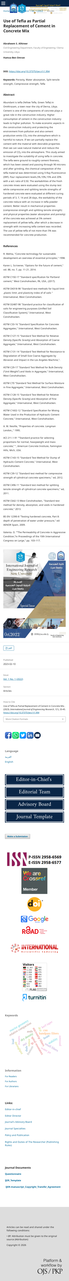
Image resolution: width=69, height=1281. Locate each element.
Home (6, 10)
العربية (8, 756)
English (9, 761)
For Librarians (12, 1086)
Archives (17, 10)
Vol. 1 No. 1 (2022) (34, 10)
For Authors (11, 1081)
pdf (10, 648)
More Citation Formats (17, 719)
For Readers (11, 1076)
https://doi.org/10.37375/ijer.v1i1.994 (29, 71)
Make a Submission (17, 836)
